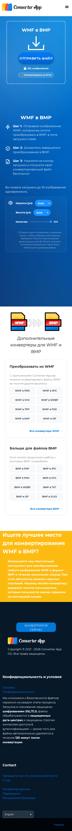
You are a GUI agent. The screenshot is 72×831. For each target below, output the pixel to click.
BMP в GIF (22, 496)
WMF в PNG (22, 390)
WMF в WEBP (49, 400)
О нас (7, 780)
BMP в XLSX (49, 496)
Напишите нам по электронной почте (30, 776)
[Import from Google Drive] (36, 75)
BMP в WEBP (22, 487)
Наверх (59, 824)
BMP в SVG (49, 478)
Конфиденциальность (18, 692)
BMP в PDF (22, 468)
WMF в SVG (22, 400)
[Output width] (43, 203)
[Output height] (42, 212)
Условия (9, 687)
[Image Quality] (41, 221)
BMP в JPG (49, 468)
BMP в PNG (22, 478)
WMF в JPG (50, 390)
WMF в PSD (49, 409)
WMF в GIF (49, 418)
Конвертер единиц (16, 789)
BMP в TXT (49, 487)
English (9, 814)
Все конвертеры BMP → (46, 508)
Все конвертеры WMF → (46, 431)
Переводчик (12, 793)
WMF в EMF (22, 418)
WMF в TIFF (22, 409)
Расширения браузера (19, 798)
